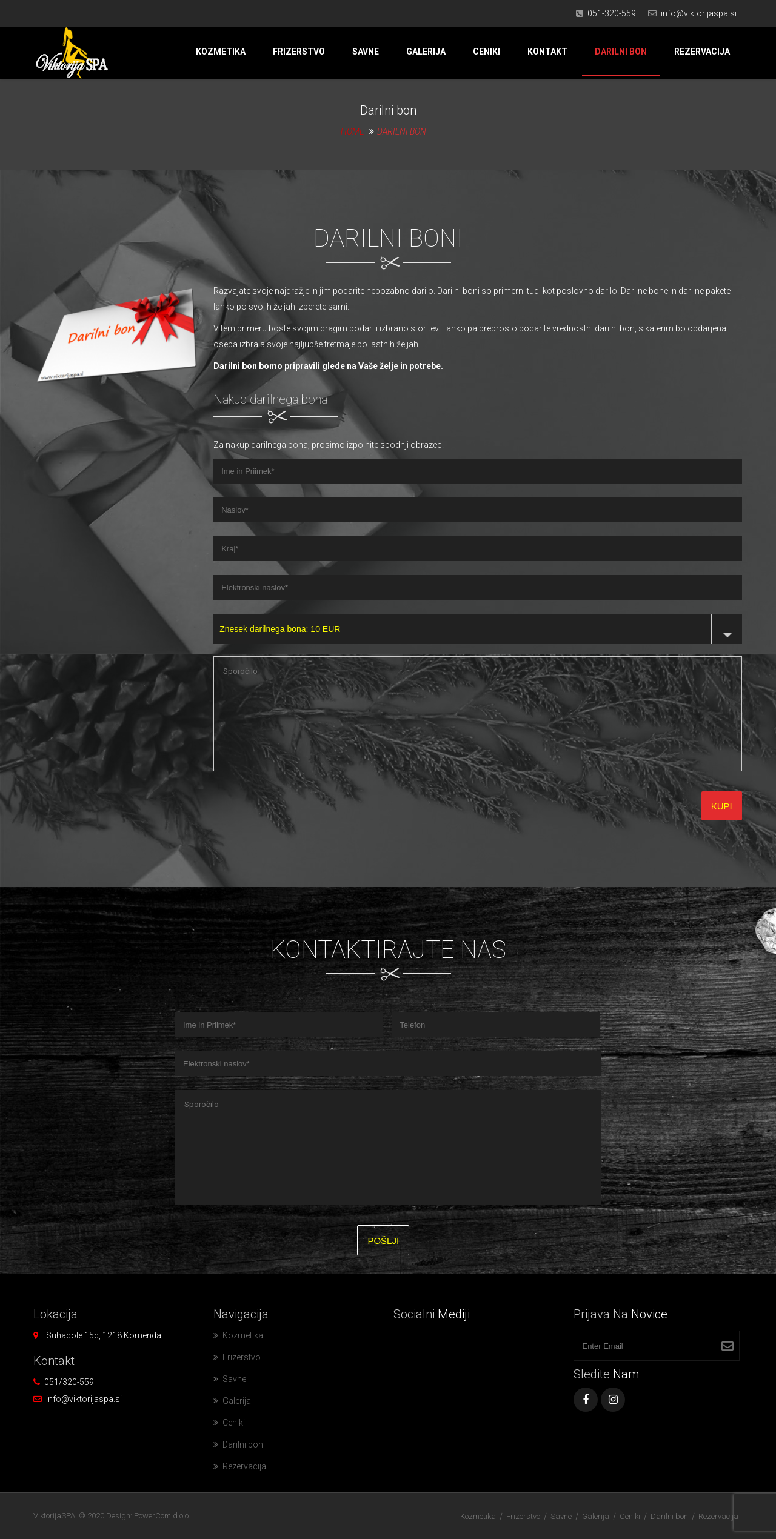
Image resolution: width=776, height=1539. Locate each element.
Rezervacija (702, 51)
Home (352, 131)
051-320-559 (611, 13)
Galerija (426, 51)
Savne (365, 51)
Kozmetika (221, 51)
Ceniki (486, 51)
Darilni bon (621, 51)
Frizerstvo (299, 51)
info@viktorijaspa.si (699, 13)
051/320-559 (69, 1382)
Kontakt (547, 51)
